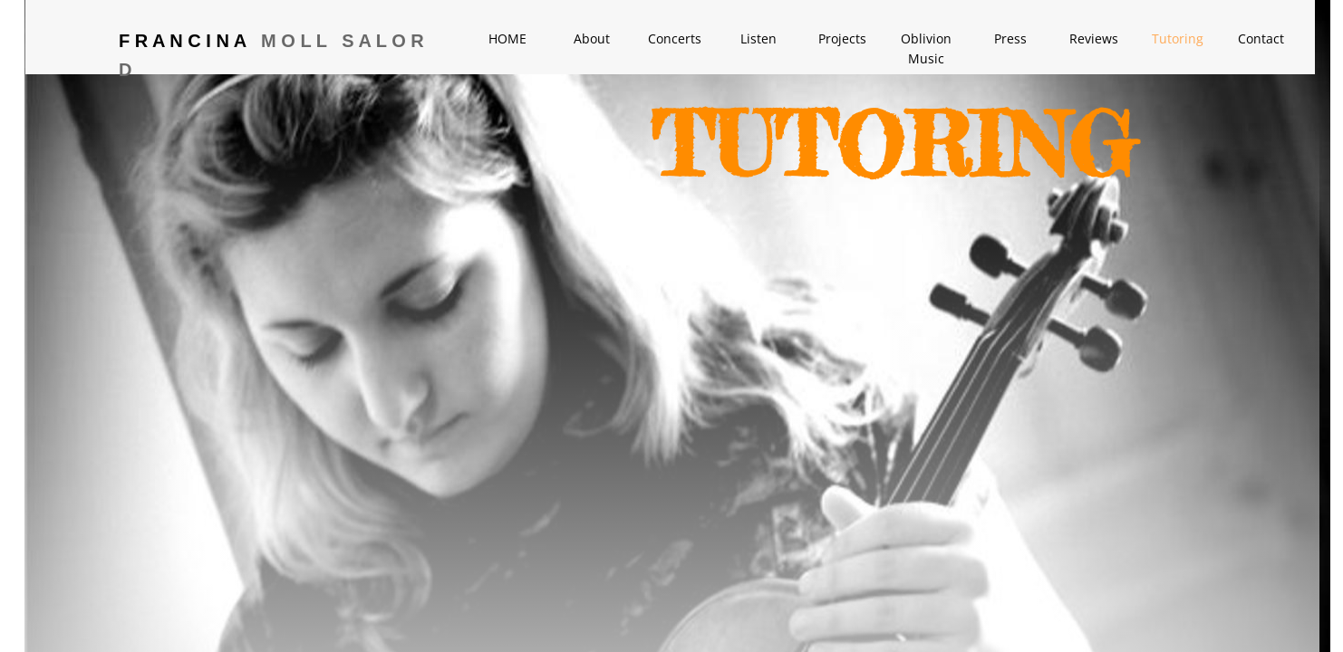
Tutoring (1177, 38)
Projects (842, 38)
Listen (758, 38)
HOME (507, 38)
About (592, 38)
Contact (1261, 38)
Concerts (674, 38)
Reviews (1093, 38)
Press (1010, 38)
